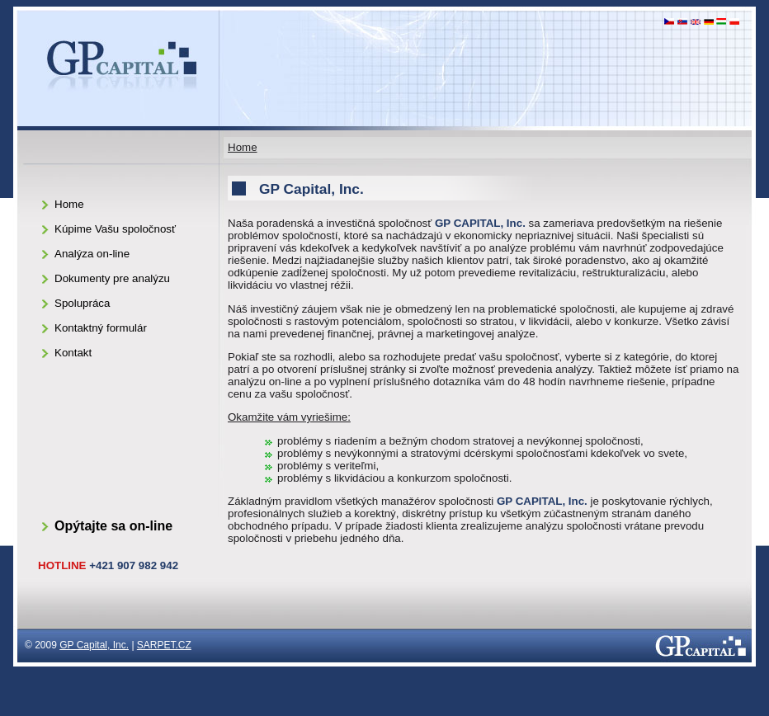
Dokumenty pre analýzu (112, 278)
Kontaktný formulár (100, 328)
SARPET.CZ (164, 645)
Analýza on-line (92, 253)
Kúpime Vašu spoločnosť (115, 229)
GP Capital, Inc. (94, 645)
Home (242, 147)
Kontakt (73, 352)
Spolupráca (82, 303)
